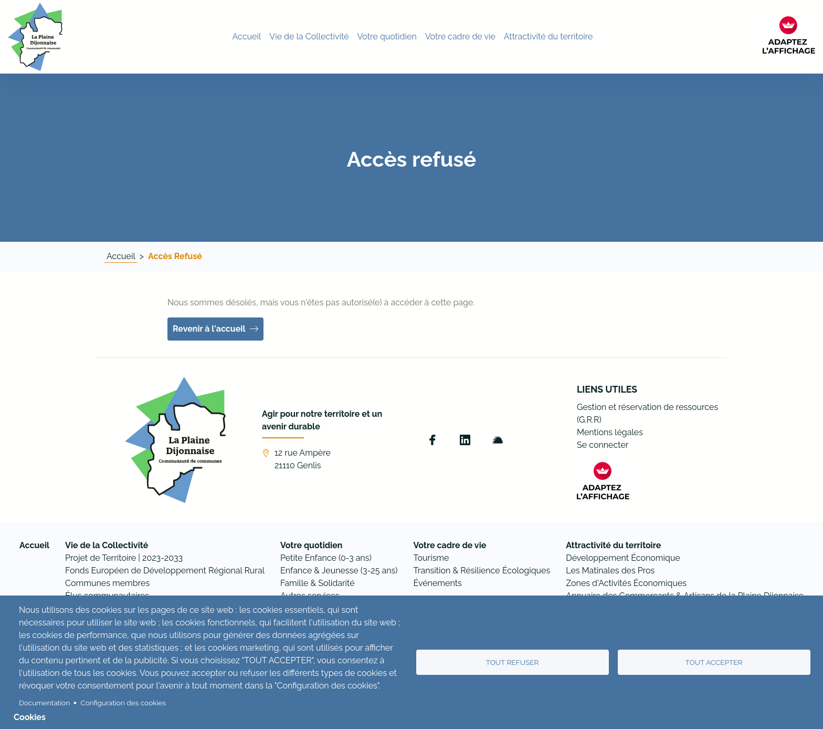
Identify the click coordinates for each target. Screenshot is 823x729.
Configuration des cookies (123, 703)
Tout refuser (512, 662)
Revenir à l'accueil (209, 329)
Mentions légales (610, 432)
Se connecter (602, 445)
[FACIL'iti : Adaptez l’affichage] (789, 35)
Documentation (44, 703)
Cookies (30, 717)
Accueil (121, 256)
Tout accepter (714, 662)
